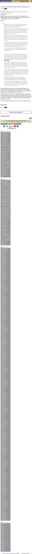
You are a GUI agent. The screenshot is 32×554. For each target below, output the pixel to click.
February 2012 (4, 433)
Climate (3, 550)
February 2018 (4, 352)
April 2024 (3, 269)
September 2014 (4, 398)
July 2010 (3, 454)
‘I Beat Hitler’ (4, 153)
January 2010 (4, 461)
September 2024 (4, 264)
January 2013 (4, 421)
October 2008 (4, 478)
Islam (2, 537)
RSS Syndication (16, 553)
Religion (3, 539)
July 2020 (3, 320)
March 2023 (3, 284)
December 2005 (4, 516)
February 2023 (4, 285)
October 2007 (4, 491)
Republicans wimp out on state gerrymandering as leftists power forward (6, 211)
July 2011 (3, 441)
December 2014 (4, 395)
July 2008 (3, 481)
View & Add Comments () (17, 112)
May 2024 (3, 268)
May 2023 (3, 282)
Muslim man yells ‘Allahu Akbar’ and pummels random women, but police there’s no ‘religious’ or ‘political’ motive (6, 191)
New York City (4, 541)
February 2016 (4, 379)
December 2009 (4, 462)
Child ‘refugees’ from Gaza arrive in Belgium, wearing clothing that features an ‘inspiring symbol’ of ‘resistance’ (6, 201)
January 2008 (4, 488)
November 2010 (4, 450)
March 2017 (3, 365)
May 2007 (3, 497)
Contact (7, 553)
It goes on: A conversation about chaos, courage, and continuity (6, 217)
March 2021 (3, 311)
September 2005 (4, 519)
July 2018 (3, 347)
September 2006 (4, 506)
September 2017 (4, 358)
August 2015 (4, 386)
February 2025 (4, 258)
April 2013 (3, 417)
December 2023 (4, 274)
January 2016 (4, 380)
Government (4, 530)
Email (2, 8)
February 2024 (4, 272)
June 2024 (3, 267)
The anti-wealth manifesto (6, 204)
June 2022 (3, 294)
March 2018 (3, 351)
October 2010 (4, 451)
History (3, 536)
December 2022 (4, 287)
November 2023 (4, 275)
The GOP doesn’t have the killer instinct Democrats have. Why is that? (6, 208)
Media (3, 535)
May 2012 (3, 430)
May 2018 (3, 349)
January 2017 (4, 367)
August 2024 (4, 265)
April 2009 (3, 471)
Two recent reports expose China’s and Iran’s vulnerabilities (6, 231)
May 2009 (3, 470)
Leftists (3, 527)
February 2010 (4, 460)
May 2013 (3, 416)
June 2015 (3, 388)
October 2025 (4, 249)
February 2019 (4, 339)
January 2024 (4, 273)
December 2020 (4, 314)
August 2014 (4, 399)
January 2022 (4, 300)
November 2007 (4, 490)
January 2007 (4, 501)
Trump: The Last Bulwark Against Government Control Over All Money (6, 162)
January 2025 (4, 259)
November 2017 (4, 356)
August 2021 (4, 305)
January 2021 (4, 313)
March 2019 (3, 338)
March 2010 (3, 459)
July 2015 (3, 387)
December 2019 (4, 328)
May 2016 (3, 376)
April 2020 (3, 323)
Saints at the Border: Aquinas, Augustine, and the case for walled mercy (6, 234)
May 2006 (3, 510)
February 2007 (4, 500)
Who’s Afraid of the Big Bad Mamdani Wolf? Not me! (5, 146)
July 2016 (3, 374)
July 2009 (3, 468)
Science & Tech (4, 545)
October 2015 (4, 384)
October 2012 (4, 424)
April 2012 (3, 431)
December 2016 (4, 368)
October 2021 (4, 303)
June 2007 (3, 496)
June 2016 (3, 375)
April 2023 (3, 283)
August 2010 (4, 453)
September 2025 (4, 250)
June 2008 (3, 482)
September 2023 (4, 277)
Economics (3, 548)
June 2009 (3, 469)
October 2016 (4, 370)
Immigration (3, 528)
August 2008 (4, 480)
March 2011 (3, 445)
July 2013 (3, 414)
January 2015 (4, 394)
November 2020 (4, 315)
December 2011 (4, 435)
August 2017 (4, 359)
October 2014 (4, 397)
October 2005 (4, 518)
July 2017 (3, 360)
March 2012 (3, 432)
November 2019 (4, 329)
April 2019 (3, 337)
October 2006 (4, 505)
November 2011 (4, 436)
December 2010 (4, 449)
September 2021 (4, 304)
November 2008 (4, 477)
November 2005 (4, 517)
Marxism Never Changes (5, 143)
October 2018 (4, 343)
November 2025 (4, 248)
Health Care (3, 544)
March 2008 (3, 486)
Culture (3, 531)
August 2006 (4, 507)
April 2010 (3, 458)
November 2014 (4, 396)
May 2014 (3, 403)
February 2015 (4, 393)
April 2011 (3, 444)
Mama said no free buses (6, 229)
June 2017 (3, 361)
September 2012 (4, 425)
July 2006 (3, 508)
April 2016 (3, 377)
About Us (4, 553)
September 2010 (4, 452)
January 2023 (4, 286)
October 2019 (4, 330)
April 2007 (3, 498)
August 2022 (4, 292)
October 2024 (4, 263)
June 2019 (3, 334)
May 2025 (3, 255)
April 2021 (3, 310)
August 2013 (4, 413)
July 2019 (3, 333)
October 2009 (4, 464)
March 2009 (3, 472)
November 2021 (4, 302)
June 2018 (3, 348)
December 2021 (4, 301)
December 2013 (4, 408)
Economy (3, 538)
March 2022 (3, 297)
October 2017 (4, 357)
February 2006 (4, 514)
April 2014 (3, 404)
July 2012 (3, 427)
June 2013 (3, 415)
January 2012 (4, 434)
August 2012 (4, 426)
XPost (5, 8)
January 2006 (4, 515)
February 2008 (4, 487)
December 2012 (4, 422)
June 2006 (3, 509)
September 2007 (4, 492)
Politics (3, 526)
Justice (3, 540)
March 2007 (3, 499)
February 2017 (4, 366)
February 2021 (4, 312)
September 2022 (4, 291)
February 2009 (4, 473)
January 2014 (4, 407)
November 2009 (4, 463)
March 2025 (3, 257)
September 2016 (4, 371)
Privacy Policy (11, 553)
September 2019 (4, 331)
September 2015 (4, 385)
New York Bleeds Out (5, 132)
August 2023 (4, 278)
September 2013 (4, 412)
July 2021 (3, 306)
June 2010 (3, 455)
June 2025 (3, 254)
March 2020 (3, 324)
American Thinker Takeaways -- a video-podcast (5, 222)
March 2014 (3, 405)
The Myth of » (21, 6)
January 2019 (4, 340)
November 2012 (4, 423)
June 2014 (3, 402)
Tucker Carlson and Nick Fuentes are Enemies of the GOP (5, 149)
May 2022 (3, 295)
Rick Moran (4, 14)
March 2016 (3, 378)
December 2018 (4, 341)
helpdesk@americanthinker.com (16, 121)
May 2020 (3, 322)
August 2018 (4, 346)
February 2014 (4, 406)
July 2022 (3, 293)
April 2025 (3, 256)
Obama (3, 549)
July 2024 (3, 266)
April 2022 (3, 296)
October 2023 (4, 276)
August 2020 (4, 319)
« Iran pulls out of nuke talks (6, 6)
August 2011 (4, 440)
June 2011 (3, 442)
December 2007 (4, 489)
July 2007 (3, 495)
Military (3, 547)
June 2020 (3, 321)
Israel (2, 529)
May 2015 (3, 389)
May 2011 (3, 443)
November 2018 (4, 342)
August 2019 (4, 332)
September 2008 (4, 479)
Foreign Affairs (4, 546)
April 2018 (3, 350)
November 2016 (4, 369)
